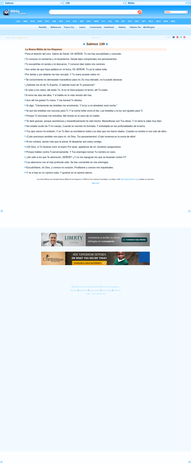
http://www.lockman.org (129, 179)
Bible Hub (95, 183)
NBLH (14, 38)
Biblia (8, 38)
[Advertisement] (95, 209)
